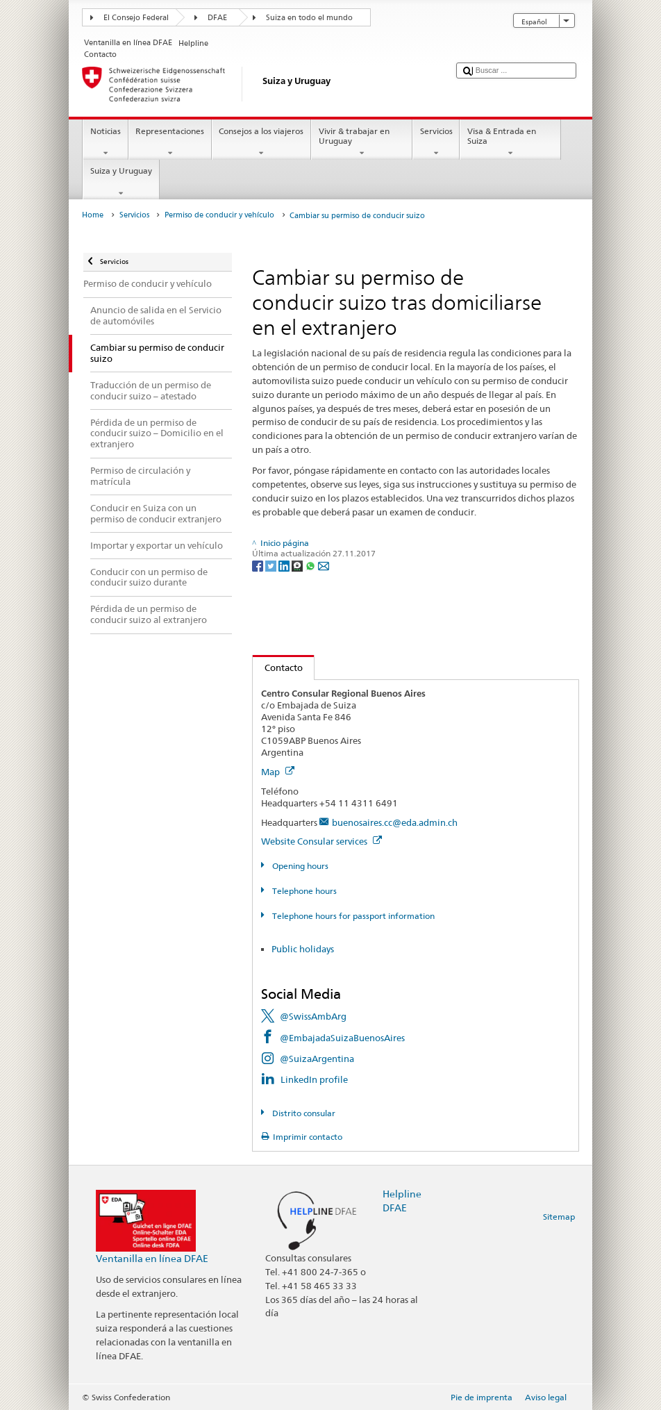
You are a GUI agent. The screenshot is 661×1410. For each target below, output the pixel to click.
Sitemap (559, 1216)
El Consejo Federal (136, 17)
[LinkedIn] (285, 565)
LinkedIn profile (314, 1079)
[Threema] (298, 565)
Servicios (436, 142)
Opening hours (299, 866)
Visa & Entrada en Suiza (510, 142)
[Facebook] (258, 565)
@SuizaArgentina (317, 1058)
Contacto (278, 667)
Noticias (105, 142)
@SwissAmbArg (313, 1016)
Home (92, 214)
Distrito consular (302, 1113)
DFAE (217, 17)
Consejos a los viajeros (261, 142)
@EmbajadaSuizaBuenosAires (342, 1037)
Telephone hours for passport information (352, 916)
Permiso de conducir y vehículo (219, 214)
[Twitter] (271, 565)
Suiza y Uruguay (120, 182)
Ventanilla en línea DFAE (152, 1258)
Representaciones (170, 142)
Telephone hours (303, 891)
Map (277, 771)
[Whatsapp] (311, 565)
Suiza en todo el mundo (309, 17)
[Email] (323, 565)
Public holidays (302, 948)
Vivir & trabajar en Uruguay (362, 142)
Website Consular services (321, 841)
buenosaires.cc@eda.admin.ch (395, 822)
